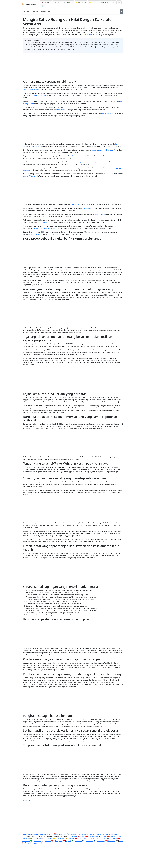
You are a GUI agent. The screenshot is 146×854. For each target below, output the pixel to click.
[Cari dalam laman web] (71, 11)
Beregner (74, 836)
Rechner (72, 839)
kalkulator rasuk (86, 208)
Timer (27, 843)
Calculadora (49, 839)
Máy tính (48, 841)
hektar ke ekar (60, 110)
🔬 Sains (57, 2)
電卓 (120, 836)
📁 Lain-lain (93, 2)
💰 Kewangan (46, 2)
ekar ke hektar (106, 113)
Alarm (121, 841)
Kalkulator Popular (87, 834)
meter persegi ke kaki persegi (102, 150)
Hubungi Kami (47, 834)
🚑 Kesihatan (68, 2)
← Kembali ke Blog (29, 800)
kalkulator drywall (34, 234)
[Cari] (121, 11)
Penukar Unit (93, 35)
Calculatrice (94, 839)
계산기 (112, 836)
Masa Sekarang (74, 834)
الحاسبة (68, 841)
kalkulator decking (98, 214)
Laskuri (104, 839)
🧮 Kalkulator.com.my (30, 4)
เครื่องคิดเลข (94, 836)
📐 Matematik (81, 2)
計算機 (83, 836)
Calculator (78, 841)
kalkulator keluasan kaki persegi (45, 228)
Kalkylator (26, 839)
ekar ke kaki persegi (41, 95)
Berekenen (82, 839)
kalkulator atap (44, 222)
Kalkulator (37, 839)
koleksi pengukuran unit (77, 156)
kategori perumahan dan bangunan (86, 162)
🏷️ (114, 2)
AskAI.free (36, 843)
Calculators (101, 841)
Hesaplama (58, 841)
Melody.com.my (111, 834)
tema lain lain (75, 204)
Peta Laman (100, 834)
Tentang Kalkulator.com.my (31, 834)
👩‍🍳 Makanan (105, 2)
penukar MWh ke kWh (30, 176)
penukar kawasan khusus (32, 90)
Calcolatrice (26, 841)
